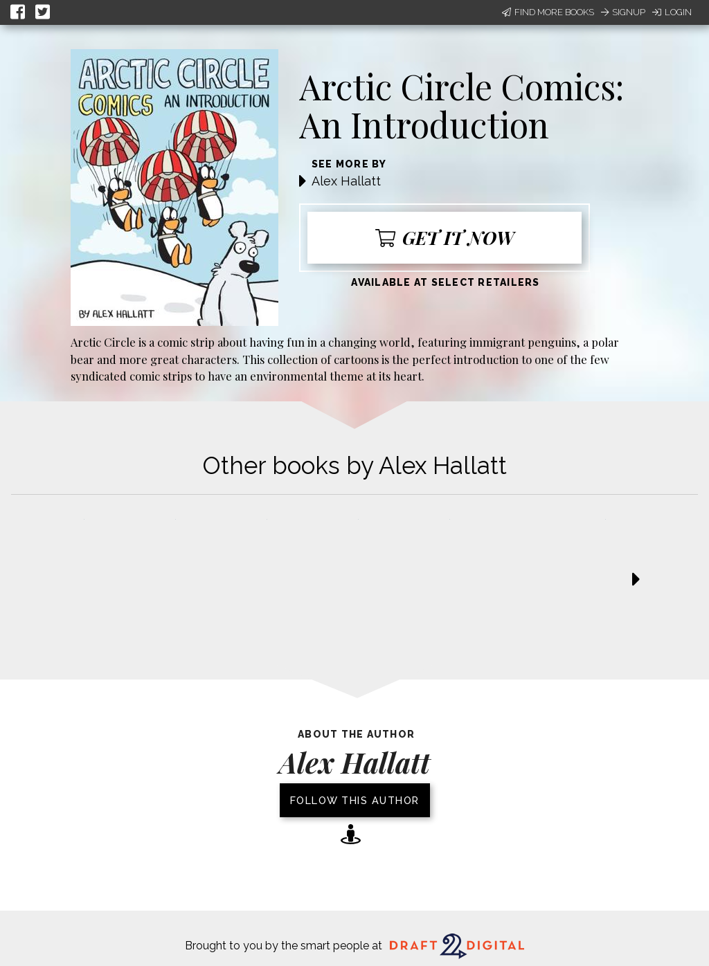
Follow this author (355, 800)
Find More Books (548, 12)
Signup (623, 12)
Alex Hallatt (346, 181)
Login (672, 12)
